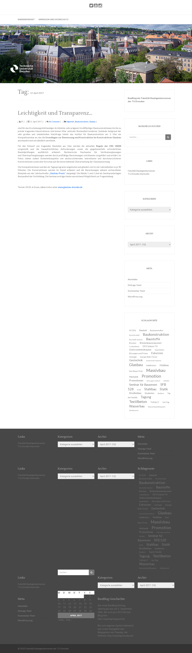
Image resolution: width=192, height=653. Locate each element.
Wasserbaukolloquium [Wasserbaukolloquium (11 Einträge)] (156, 407)
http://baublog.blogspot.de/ (111, 618)
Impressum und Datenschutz (53, 19)
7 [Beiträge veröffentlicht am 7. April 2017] (79, 600)
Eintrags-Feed (134, 285)
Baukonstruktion (81, 121)
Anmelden (132, 279)
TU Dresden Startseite (138, 173)
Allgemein (70, 121)
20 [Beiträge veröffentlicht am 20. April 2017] (74, 607)
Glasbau (92, 121)
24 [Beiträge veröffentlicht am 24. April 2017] (59, 610)
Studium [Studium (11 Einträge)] (161, 393)
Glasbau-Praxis (57, 173)
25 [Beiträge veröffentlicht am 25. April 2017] (64, 610)
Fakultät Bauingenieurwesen (141, 170)
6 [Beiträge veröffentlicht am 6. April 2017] (74, 600)
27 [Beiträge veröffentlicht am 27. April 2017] (74, 610)
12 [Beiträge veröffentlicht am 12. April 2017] (69, 603)
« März (61, 619)
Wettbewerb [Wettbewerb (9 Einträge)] (133, 410)
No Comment (53, 121)
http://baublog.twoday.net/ (120, 635)
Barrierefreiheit (26, 19)
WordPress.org (135, 296)
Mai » (69, 619)
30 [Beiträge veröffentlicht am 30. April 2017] (90, 610)
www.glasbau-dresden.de (70, 187)
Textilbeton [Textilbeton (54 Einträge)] (162, 556)
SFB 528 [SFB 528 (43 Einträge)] (160, 540)
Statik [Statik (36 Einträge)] (166, 544)
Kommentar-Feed (136, 290)
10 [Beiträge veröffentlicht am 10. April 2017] (59, 603)
